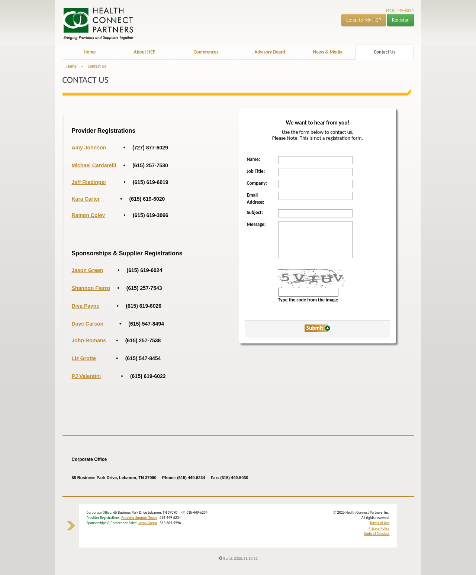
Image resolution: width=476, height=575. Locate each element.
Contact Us (384, 52)
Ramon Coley (88, 215)
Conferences (206, 52)
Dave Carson (88, 324)
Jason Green (147, 522)
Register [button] (400, 20)
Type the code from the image (308, 300)
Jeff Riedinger (89, 182)
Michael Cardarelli (94, 165)
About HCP (144, 52)
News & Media (327, 52)
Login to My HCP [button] (363, 20)
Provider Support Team (139, 517)
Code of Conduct (377, 533)
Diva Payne (86, 306)
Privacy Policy (379, 528)
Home (90, 52)
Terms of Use (379, 522)
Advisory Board (269, 52)
